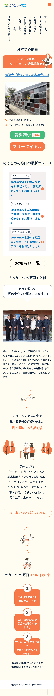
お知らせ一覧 (27, 263)
